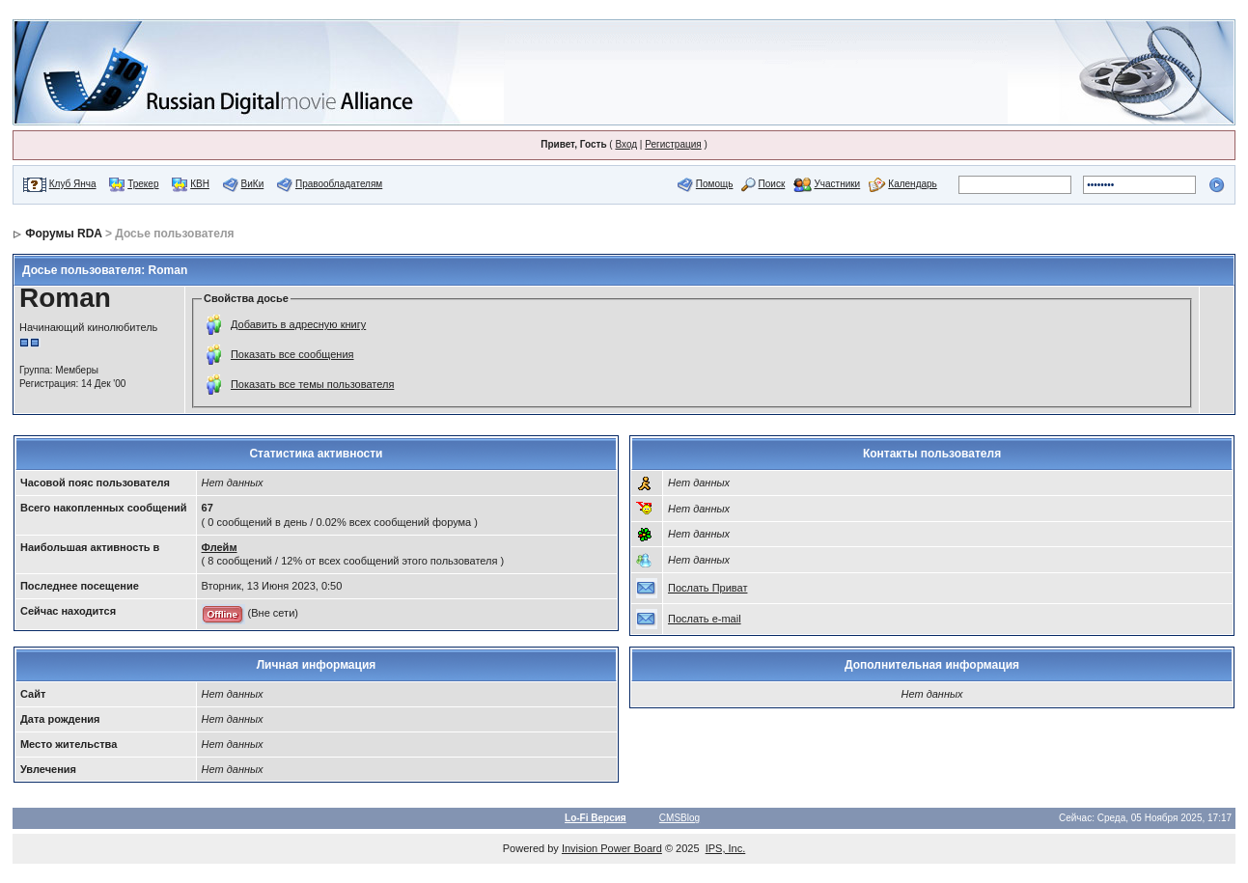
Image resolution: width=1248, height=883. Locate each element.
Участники (837, 184)
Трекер (142, 184)
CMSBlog (679, 818)
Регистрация (673, 144)
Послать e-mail (704, 618)
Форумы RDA (63, 233)
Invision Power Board (612, 848)
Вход (626, 144)
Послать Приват (707, 587)
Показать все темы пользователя (312, 384)
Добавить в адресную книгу (298, 324)
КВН (199, 184)
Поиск (772, 184)
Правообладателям (338, 184)
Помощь (715, 184)
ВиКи (252, 184)
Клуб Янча (73, 184)
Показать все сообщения (292, 354)
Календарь (912, 184)
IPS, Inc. (726, 848)
